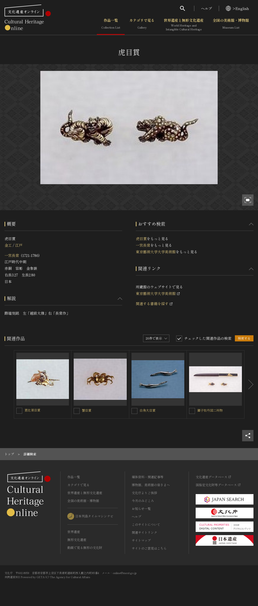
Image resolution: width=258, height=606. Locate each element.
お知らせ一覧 (141, 508)
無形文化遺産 (76, 539)
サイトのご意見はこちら (149, 548)
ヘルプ (206, 8)
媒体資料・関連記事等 (147, 477)
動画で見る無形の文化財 (84, 547)
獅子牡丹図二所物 (210, 410)
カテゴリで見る (142, 24)
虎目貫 (141, 238)
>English (237, 8)
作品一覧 (110, 24)
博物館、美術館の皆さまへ (151, 485)
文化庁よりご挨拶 (144, 492)
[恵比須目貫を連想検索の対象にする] (19, 411)
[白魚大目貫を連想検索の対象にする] (134, 411)
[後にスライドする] (248, 384)
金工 (8, 245)
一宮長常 (12, 255)
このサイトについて (146, 524)
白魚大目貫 (148, 410)
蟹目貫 (86, 410)
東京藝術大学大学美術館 (156, 251)
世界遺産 (73, 531)
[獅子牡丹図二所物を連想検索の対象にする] (192, 411)
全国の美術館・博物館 (231, 24)
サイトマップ (141, 540)
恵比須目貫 (32, 410)
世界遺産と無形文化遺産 (184, 24)
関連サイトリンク (144, 532)
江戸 (18, 245)
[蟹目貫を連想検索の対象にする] (77, 411)
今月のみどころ (143, 500)
